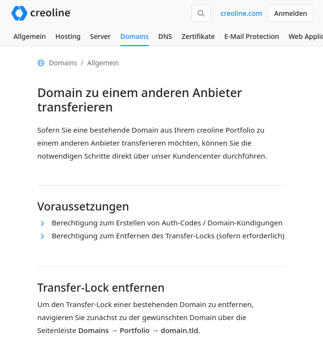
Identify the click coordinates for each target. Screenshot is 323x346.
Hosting (67, 36)
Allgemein (29, 36)
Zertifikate (198, 36)
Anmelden (290, 13)
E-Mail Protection (251, 36)
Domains (134, 36)
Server (100, 36)
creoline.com (241, 13)
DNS (165, 36)
